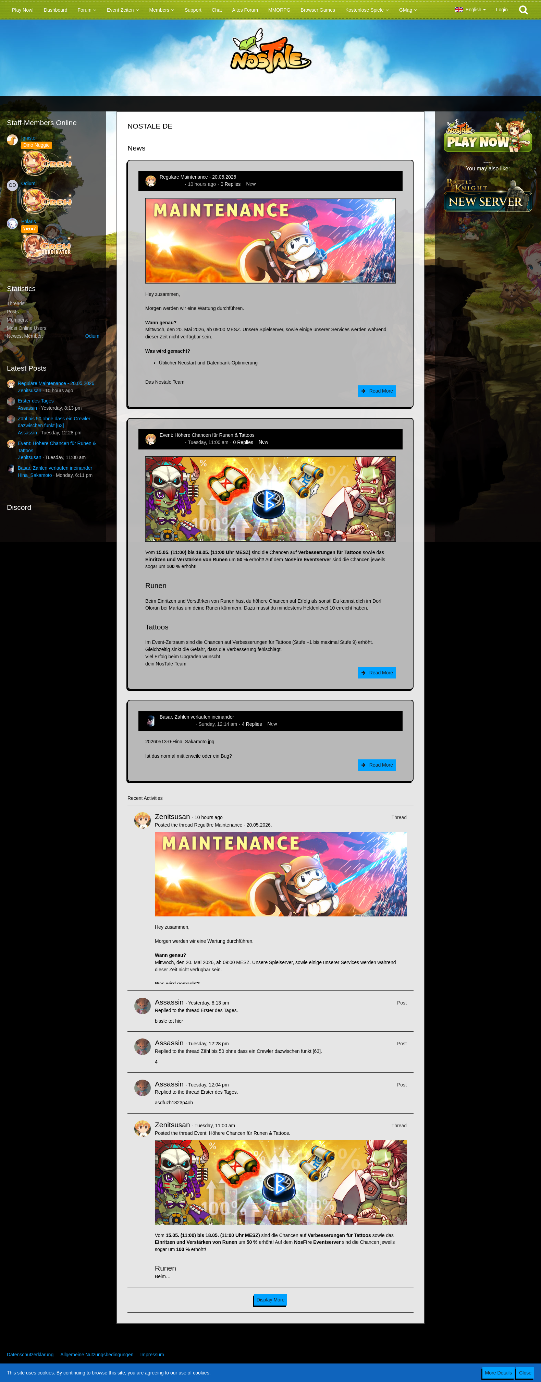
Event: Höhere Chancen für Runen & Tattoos (207, 435)
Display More (271, 1299)
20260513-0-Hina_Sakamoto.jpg (179, 741)
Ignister (29, 138)
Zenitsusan (29, 390)
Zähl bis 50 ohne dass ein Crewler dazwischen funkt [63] (261, 1051)
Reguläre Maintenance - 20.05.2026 (56, 383)
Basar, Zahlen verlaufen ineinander (55, 468)
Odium (28, 183)
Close (525, 1372)
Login (502, 9)
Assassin (27, 408)
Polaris (28, 221)
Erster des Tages (36, 401)
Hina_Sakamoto (35, 475)
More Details (498, 1372)
